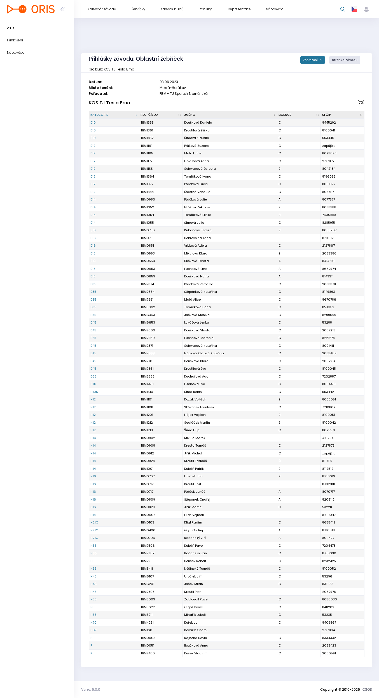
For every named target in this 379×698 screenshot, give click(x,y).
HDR (93, 630)
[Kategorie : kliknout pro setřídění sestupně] (114, 115)
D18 (92, 253)
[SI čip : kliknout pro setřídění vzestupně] (342, 115)
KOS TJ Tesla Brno (109, 103)
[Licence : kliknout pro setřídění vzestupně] (299, 115)
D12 (92, 145)
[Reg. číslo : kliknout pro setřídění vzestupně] (161, 115)
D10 (93, 122)
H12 (93, 399)
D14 (92, 199)
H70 (93, 622)
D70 (93, 384)
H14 (93, 438)
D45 (93, 315)
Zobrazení (311, 60)
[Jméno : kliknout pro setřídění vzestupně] (230, 115)
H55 (93, 599)
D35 (93, 284)
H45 (93, 576)
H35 (93, 545)
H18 (93, 515)
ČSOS (367, 689)
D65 (93, 376)
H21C (94, 522)
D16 (93, 230)
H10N (94, 392)
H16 (93, 476)
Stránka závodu (344, 60)
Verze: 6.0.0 (90, 689)
